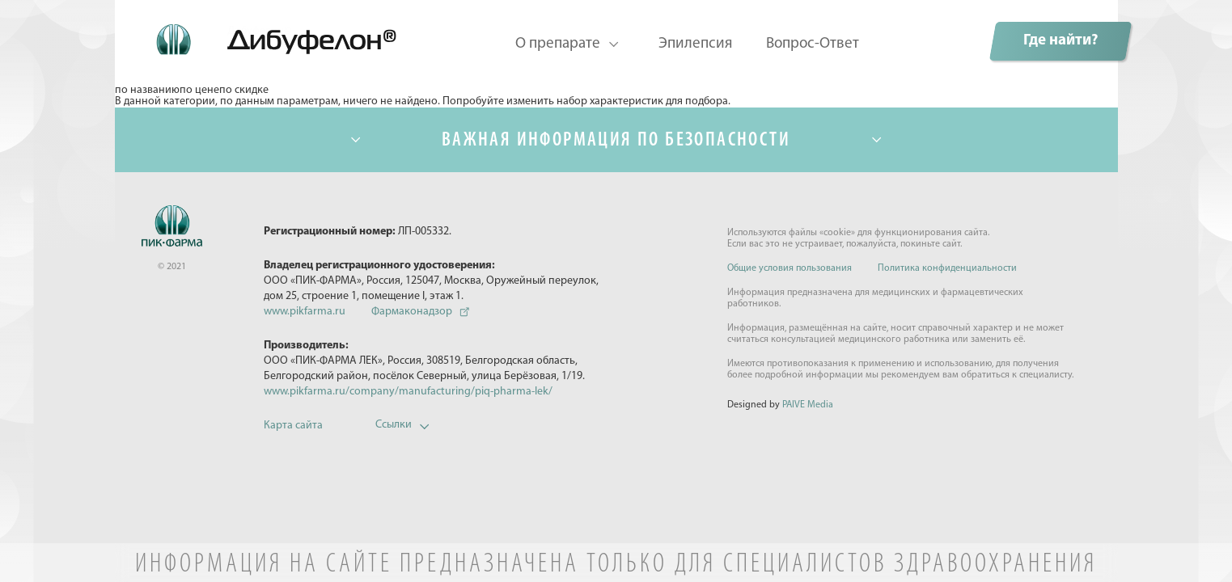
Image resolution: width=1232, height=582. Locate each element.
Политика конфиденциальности (947, 268)
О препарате (557, 44)
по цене (199, 90)
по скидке (244, 90)
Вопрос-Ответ (812, 44)
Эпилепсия (695, 44)
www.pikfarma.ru (304, 312)
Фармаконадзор (411, 312)
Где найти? (1060, 40)
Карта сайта (293, 426)
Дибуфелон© (259, 31)
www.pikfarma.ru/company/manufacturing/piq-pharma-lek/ (408, 392)
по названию (147, 90)
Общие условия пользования (789, 268)
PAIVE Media (807, 405)
